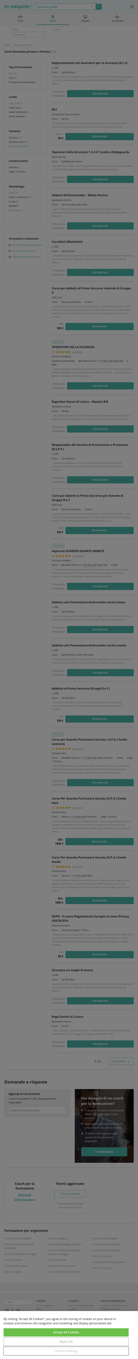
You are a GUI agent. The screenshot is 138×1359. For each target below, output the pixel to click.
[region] (69, 1335)
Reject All (66, 1342)
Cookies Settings (66, 1351)
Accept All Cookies (66, 1332)
